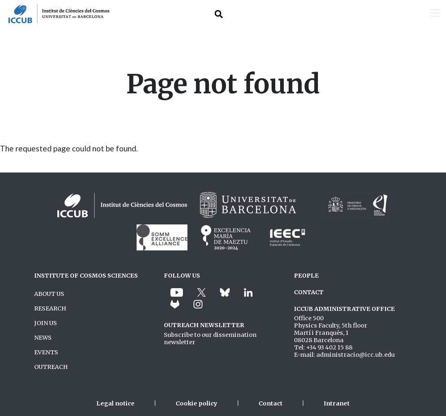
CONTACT (309, 292)
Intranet (337, 403)
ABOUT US (49, 293)
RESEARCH (50, 308)
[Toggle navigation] (435, 14)
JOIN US (45, 323)
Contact (271, 403)
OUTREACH (51, 367)
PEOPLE (306, 275)
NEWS (43, 337)
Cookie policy (197, 403)
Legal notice (115, 403)
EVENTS (46, 352)
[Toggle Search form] (218, 14)
